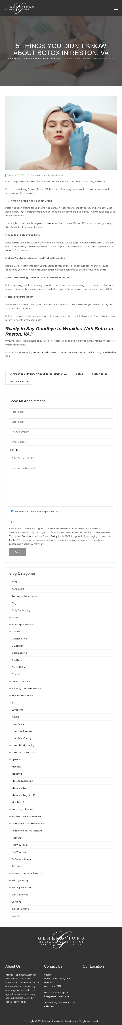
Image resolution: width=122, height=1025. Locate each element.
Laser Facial (18, 724)
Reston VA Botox (18, 381)
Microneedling (19, 788)
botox (79, 373)
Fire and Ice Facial (21, 681)
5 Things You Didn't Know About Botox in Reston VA (38, 373)
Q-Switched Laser (21, 859)
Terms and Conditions (21, 536)
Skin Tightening (20, 894)
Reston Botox (99, 373)
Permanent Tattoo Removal (27, 830)
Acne (14, 581)
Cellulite (16, 631)
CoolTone (17, 660)
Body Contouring (21, 610)
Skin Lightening (20, 880)
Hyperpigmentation (22, 695)
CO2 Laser (17, 645)
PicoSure (16, 837)
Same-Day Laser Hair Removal (28, 873)
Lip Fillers (16, 759)
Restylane (17, 866)
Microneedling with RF (23, 795)
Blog (14, 603)
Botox (8, 181)
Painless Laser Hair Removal (26, 816)
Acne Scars (18, 588)
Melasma (17, 773)
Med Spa (16, 766)
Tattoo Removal (20, 908)
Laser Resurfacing (21, 738)
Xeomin (16, 916)
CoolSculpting (19, 652)
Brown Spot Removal (23, 624)
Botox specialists (42, 352)
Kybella (15, 716)
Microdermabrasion (22, 780)
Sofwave (16, 901)
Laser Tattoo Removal (24, 752)
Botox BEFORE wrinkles (51, 223)
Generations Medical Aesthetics (47, 175)
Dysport (16, 674)
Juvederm (17, 709)
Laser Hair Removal (22, 731)
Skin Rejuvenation (21, 887)
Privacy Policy (50, 536)
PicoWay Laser (19, 852)
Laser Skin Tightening (23, 745)
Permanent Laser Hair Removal (28, 823)
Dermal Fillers (19, 667)
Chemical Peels (20, 638)
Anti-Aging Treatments (24, 596)
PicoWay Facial (20, 844)
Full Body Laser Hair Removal (27, 688)
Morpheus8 (18, 802)
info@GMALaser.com (56, 996)
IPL (13, 702)
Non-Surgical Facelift (23, 809)
